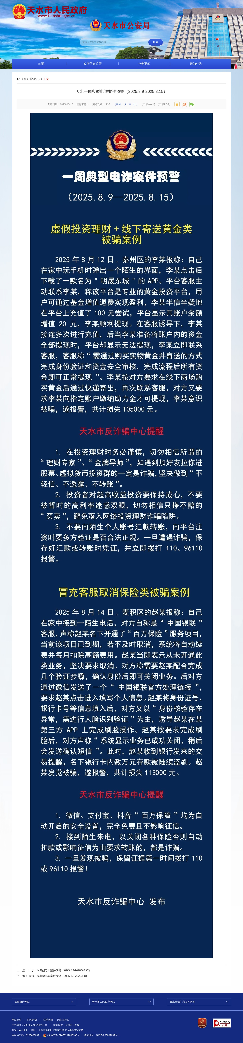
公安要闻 (144, 63)
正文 (46, 78)
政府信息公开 (93, 63)
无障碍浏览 (63, 1019)
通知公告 (196, 63)
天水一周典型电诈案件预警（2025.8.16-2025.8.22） (60, 970)
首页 (41, 63)
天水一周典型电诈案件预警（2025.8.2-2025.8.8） (58, 975)
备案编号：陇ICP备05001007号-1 (101, 1035)
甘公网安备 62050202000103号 (61, 1035)
